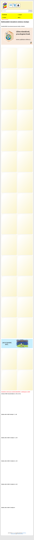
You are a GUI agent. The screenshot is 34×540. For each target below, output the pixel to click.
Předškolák (4, 14)
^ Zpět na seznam (4, 19)
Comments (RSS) (20, 533)
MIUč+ (19, 17)
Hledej (30, 10)
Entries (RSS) (13, 533)
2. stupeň (4, 17)
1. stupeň (20, 14)
